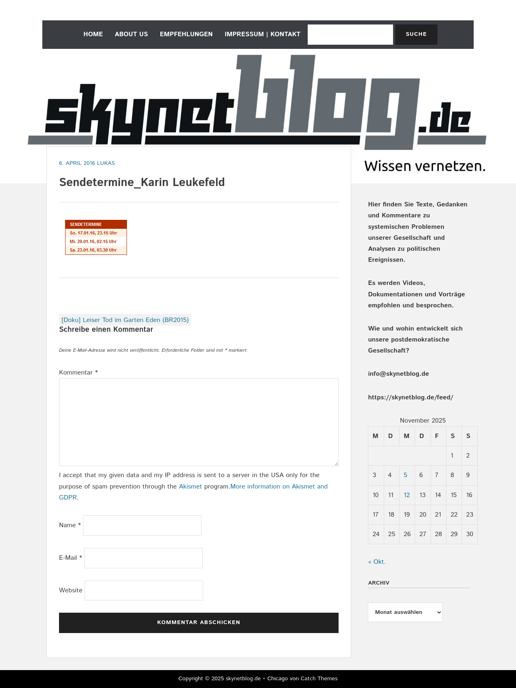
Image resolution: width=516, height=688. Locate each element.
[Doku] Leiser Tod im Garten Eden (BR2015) (125, 320)
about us (131, 34)
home (93, 34)
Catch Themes (319, 679)
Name (70, 525)
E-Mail (70, 558)
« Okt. (377, 562)
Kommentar (78, 372)
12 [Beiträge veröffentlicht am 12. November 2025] (407, 495)
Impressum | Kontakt (262, 34)
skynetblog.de (243, 679)
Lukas (106, 163)
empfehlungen (186, 34)
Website (71, 590)
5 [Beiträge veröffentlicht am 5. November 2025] (405, 475)
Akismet (190, 486)
